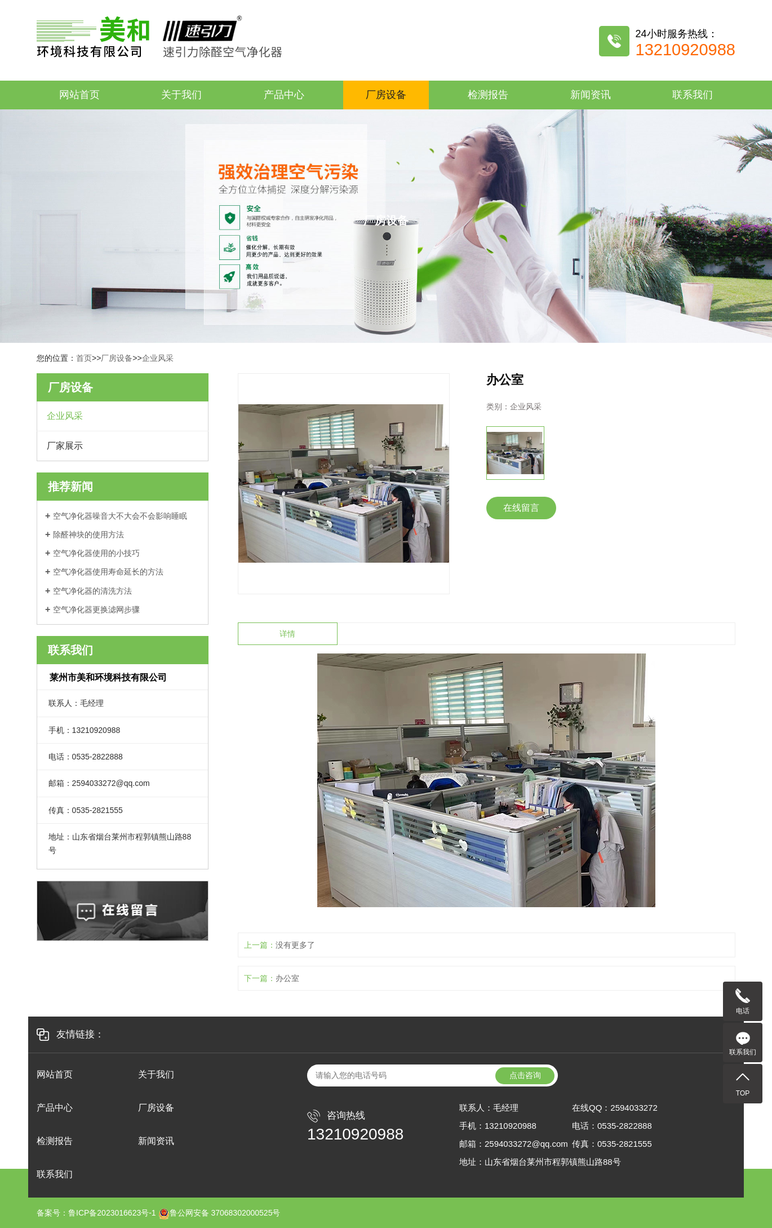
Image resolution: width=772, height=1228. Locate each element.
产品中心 (284, 94)
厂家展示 (65, 445)
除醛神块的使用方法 (88, 534)
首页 (84, 358)
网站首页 (79, 94)
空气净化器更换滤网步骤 (96, 609)
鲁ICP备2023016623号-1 (112, 1212)
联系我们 (692, 94)
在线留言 (521, 508)
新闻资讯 (590, 94)
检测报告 (488, 94)
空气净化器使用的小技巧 (96, 553)
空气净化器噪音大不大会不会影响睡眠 (120, 515)
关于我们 (181, 94)
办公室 (287, 978)
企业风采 (158, 358)
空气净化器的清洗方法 (92, 590)
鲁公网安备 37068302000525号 (219, 1212)
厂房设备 (386, 94)
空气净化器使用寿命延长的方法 (108, 571)
